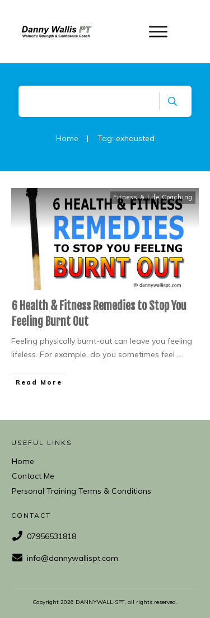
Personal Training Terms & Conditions (81, 491)
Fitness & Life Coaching (153, 197)
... (179, 354)
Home (23, 461)
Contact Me (33, 476)
